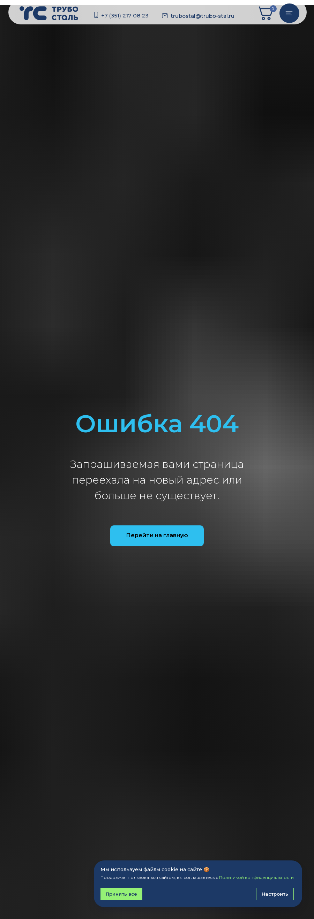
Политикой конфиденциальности (256, 877)
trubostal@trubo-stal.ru (202, 16)
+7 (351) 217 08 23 (124, 15)
